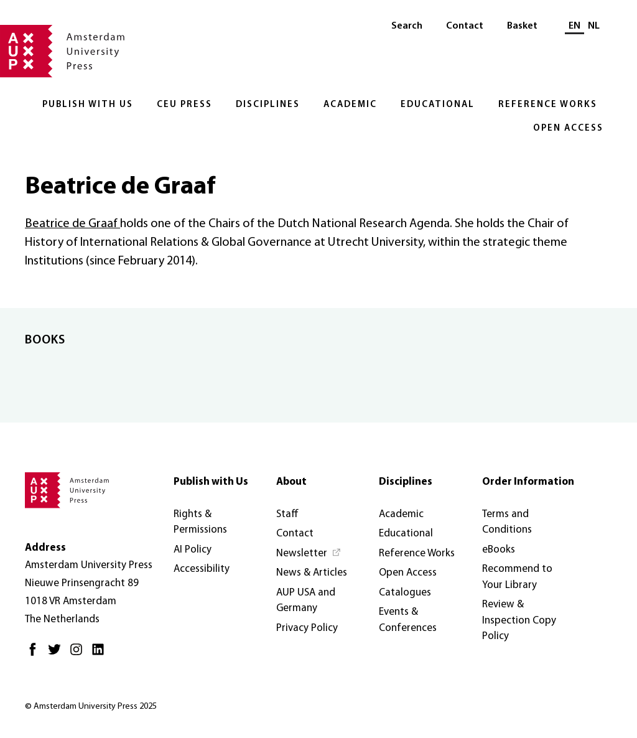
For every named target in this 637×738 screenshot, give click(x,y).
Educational (438, 105)
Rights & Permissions (200, 522)
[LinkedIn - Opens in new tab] (101, 654)
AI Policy (193, 549)
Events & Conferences (408, 620)
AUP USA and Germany (305, 600)
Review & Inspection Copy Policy (519, 620)
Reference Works (547, 105)
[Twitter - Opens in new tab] (57, 654)
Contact (464, 26)
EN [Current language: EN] (574, 26)
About (291, 482)
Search (406, 26)
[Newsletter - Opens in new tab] (308, 554)
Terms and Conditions (507, 522)
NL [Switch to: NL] (594, 26)
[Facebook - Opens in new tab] (36, 654)
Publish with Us (87, 105)
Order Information (528, 482)
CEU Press (184, 105)
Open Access (568, 128)
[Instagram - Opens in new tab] (79, 654)
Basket (522, 26)
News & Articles (311, 573)
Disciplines (268, 105)
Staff (287, 514)
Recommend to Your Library (517, 577)
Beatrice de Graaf (72, 224)
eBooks (498, 549)
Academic (350, 105)
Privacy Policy (307, 628)
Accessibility (202, 569)
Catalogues (405, 592)
